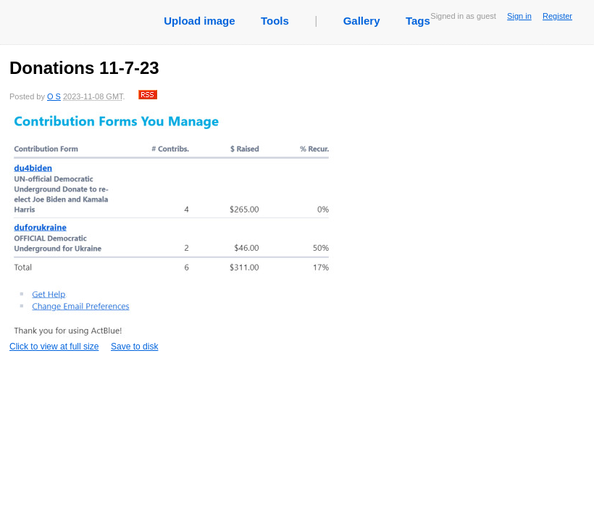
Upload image (199, 20)
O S (54, 96)
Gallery (361, 20)
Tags (418, 20)
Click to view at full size (172, 232)
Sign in (519, 16)
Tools (275, 20)
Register (557, 16)
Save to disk (134, 346)
